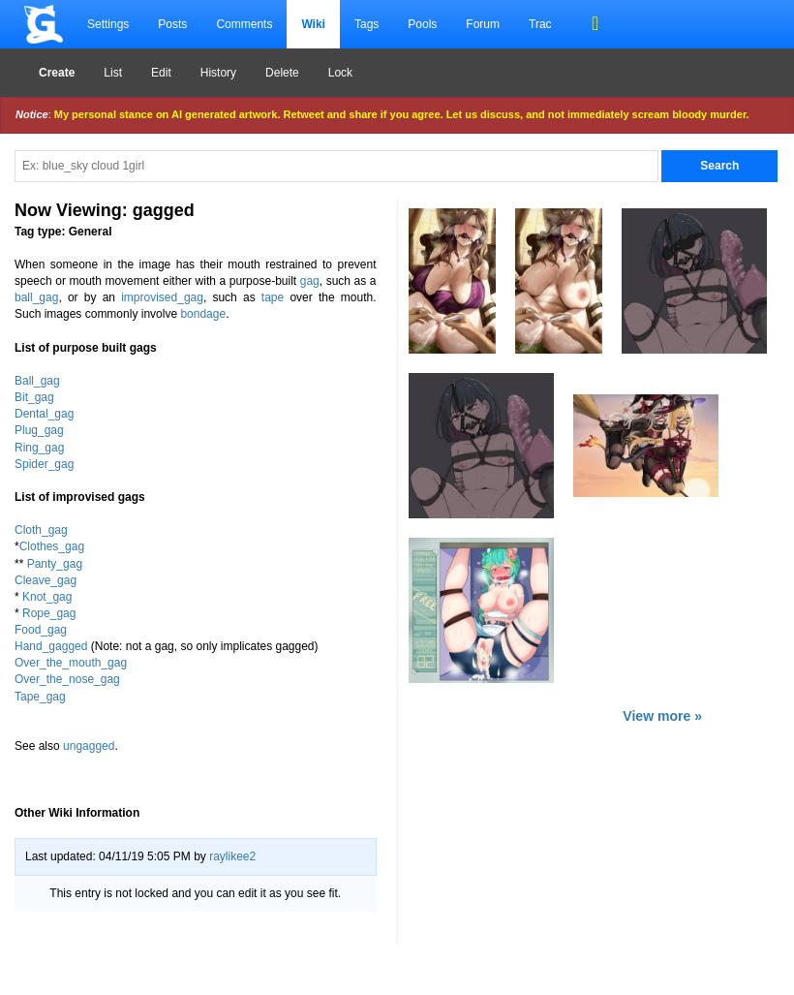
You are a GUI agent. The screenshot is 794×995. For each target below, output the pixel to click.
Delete (282, 72)
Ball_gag (37, 381)
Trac (540, 24)
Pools (422, 24)
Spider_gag (44, 464)
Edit (161, 72)
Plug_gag (39, 430)
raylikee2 (232, 856)
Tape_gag (40, 696)
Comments (244, 24)
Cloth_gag (41, 530)
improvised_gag (162, 297)
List (113, 72)
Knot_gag (47, 597)
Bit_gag (34, 397)
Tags (366, 24)
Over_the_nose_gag (67, 679)
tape (272, 297)
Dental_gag (44, 413)
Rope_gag (49, 613)
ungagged (88, 746)
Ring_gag (39, 447)
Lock (340, 72)
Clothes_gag (51, 546)
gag (310, 281)
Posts (172, 24)
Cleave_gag (45, 580)
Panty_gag (54, 564)
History (218, 72)
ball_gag (36, 297)
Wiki (313, 24)
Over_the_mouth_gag (71, 662)
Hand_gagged (51, 646)
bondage (203, 314)
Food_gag (41, 630)
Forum (483, 24)
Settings (108, 24)
